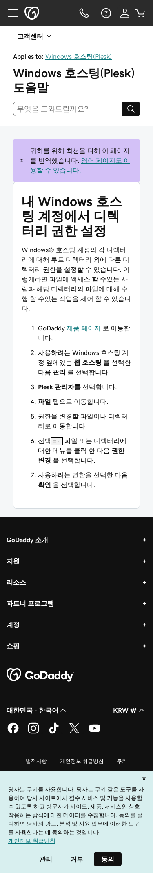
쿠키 (122, 761)
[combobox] (67, 109)
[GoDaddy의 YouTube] (94, 732)
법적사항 (36, 761)
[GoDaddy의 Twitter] (74, 732)
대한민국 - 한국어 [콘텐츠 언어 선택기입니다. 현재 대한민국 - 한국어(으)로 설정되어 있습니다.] (37, 710)
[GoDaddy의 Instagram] (33, 732)
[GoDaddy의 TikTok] (53, 732)
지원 (13, 561)
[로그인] (125, 13)
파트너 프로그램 (30, 603)
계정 (13, 624)
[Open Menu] (10, 13)
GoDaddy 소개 (27, 539)
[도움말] (105, 13)
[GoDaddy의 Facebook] (13, 732)
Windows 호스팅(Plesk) (78, 56)
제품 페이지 (84, 328)
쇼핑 (13, 646)
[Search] (131, 109)
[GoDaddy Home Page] (40, 675)
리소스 (16, 582)
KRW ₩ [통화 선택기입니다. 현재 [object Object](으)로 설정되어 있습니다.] (129, 710)
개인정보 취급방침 (82, 761)
